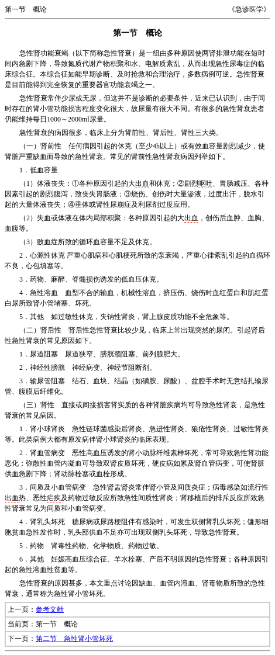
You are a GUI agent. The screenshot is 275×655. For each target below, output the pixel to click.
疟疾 (54, 498)
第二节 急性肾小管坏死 (74, 639)
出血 (142, 183)
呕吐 (205, 183)
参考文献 (50, 609)
